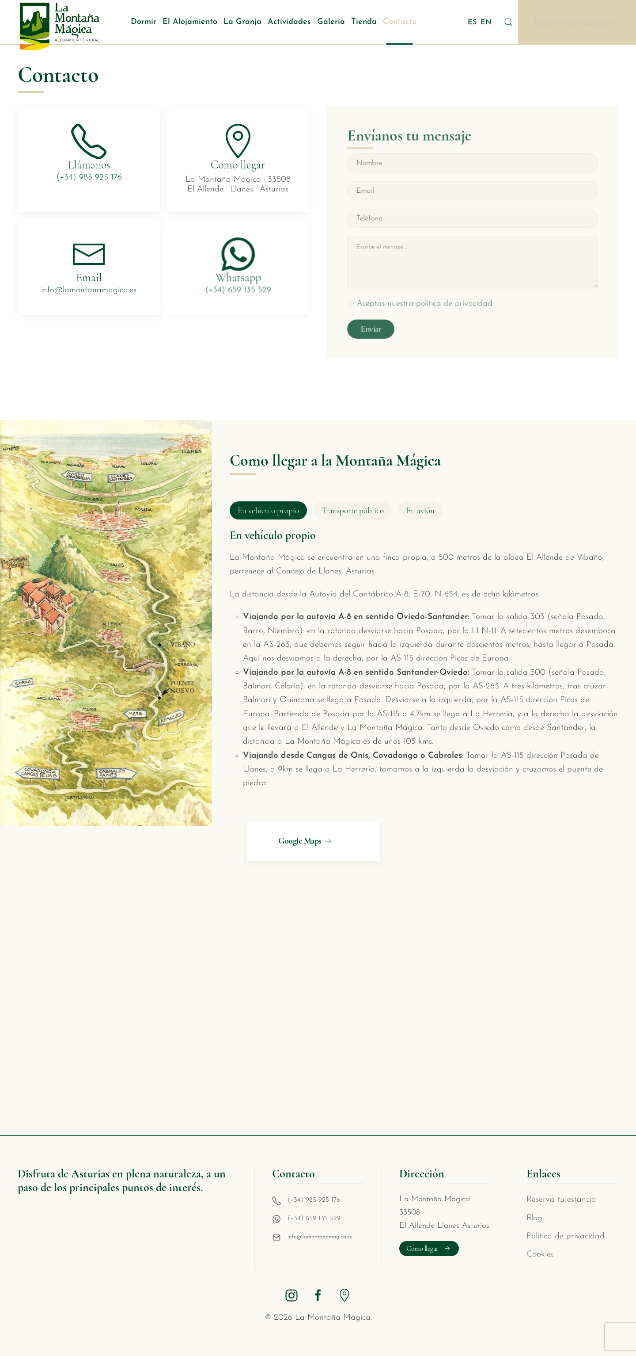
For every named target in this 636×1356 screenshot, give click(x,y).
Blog (534, 1218)
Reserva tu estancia (571, 22)
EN (486, 22)
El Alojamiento (190, 22)
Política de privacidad (565, 1236)
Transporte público (353, 510)
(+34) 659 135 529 (314, 1218)
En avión (420, 510)
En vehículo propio (268, 510)
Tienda (364, 22)
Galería (331, 22)
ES (473, 22)
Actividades (289, 22)
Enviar (376, 323)
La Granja (242, 22)
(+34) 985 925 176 (314, 1200)
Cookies (540, 1254)
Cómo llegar (429, 1248)
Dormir (143, 22)
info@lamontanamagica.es (320, 1237)
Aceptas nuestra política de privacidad (427, 300)
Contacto (399, 22)
